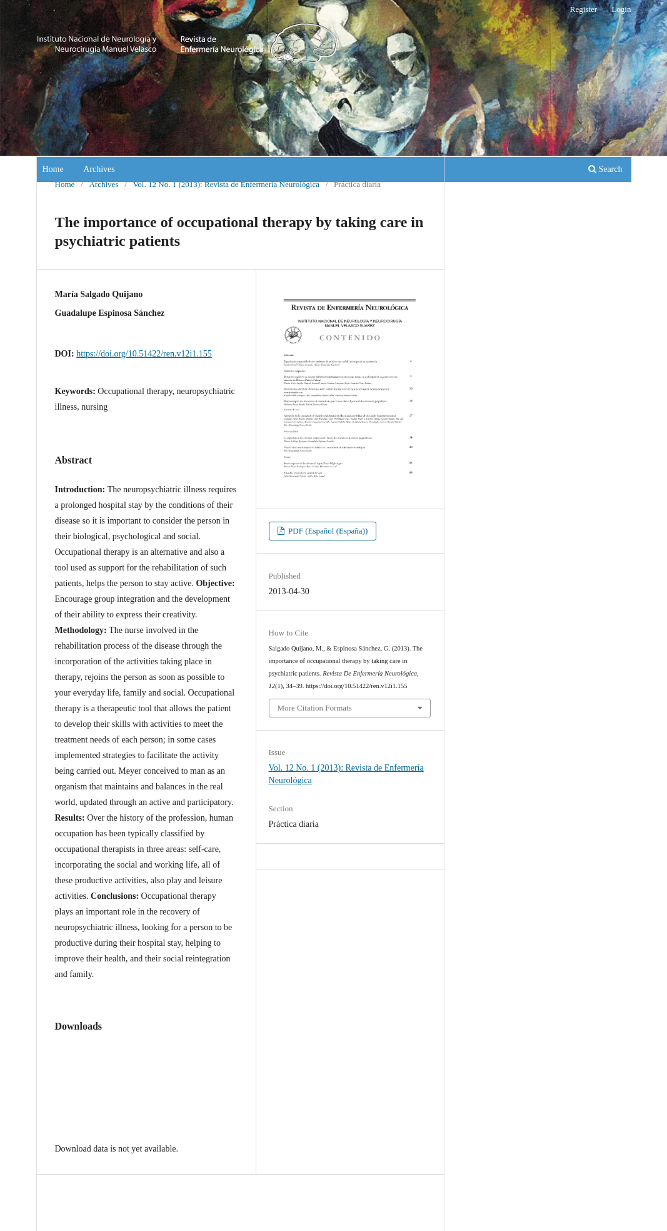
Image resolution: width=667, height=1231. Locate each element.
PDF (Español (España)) (327, 530)
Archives (99, 169)
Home (53, 169)
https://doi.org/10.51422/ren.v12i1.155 (144, 353)
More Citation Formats (315, 707)
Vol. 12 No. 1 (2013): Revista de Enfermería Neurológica (226, 184)
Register (583, 9)
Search (605, 169)
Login (621, 9)
